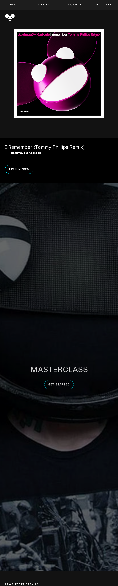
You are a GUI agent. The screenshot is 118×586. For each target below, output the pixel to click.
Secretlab (103, 5)
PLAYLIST (44, 5)
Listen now (19, 169)
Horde (14, 5)
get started (59, 367)
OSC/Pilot (74, 5)
